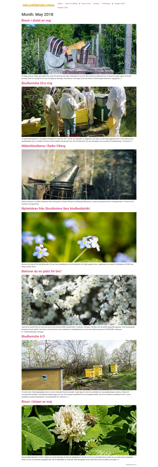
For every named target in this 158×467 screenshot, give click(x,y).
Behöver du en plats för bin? (42, 271)
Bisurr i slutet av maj (36, 20)
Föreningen (106, 4)
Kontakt (96, 4)
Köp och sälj (86, 4)
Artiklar (60, 4)
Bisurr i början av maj (37, 401)
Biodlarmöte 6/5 (33, 336)
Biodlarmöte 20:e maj (37, 83)
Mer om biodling (71, 4)
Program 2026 (120, 4)
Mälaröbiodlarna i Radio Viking (43, 146)
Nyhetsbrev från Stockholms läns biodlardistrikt (56, 208)
